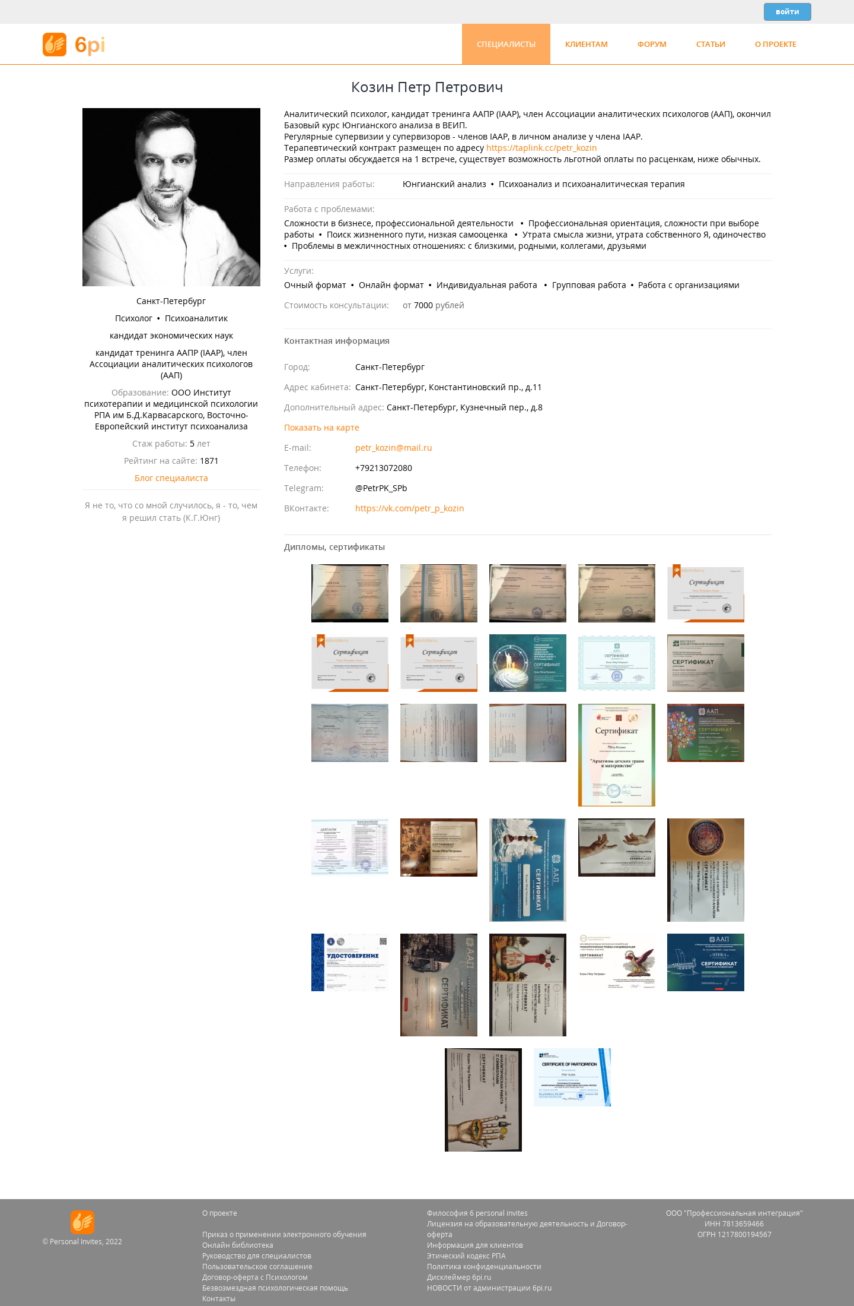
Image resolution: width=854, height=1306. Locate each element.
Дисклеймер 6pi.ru (459, 1277)
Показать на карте (321, 427)
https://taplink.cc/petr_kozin (541, 147)
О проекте (775, 44)
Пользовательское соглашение (257, 1266)
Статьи (710, 44)
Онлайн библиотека (237, 1245)
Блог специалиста (171, 477)
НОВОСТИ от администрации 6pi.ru (489, 1288)
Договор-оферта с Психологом (255, 1277)
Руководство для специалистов (256, 1256)
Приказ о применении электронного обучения (284, 1234)
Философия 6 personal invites (477, 1213)
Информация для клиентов (475, 1245)
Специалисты (506, 44)
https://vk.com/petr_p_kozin (409, 508)
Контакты (218, 1299)
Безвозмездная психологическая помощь (275, 1288)
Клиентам (586, 44)
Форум (652, 44)
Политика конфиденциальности (484, 1266)
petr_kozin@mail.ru (393, 447)
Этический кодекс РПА (466, 1256)
